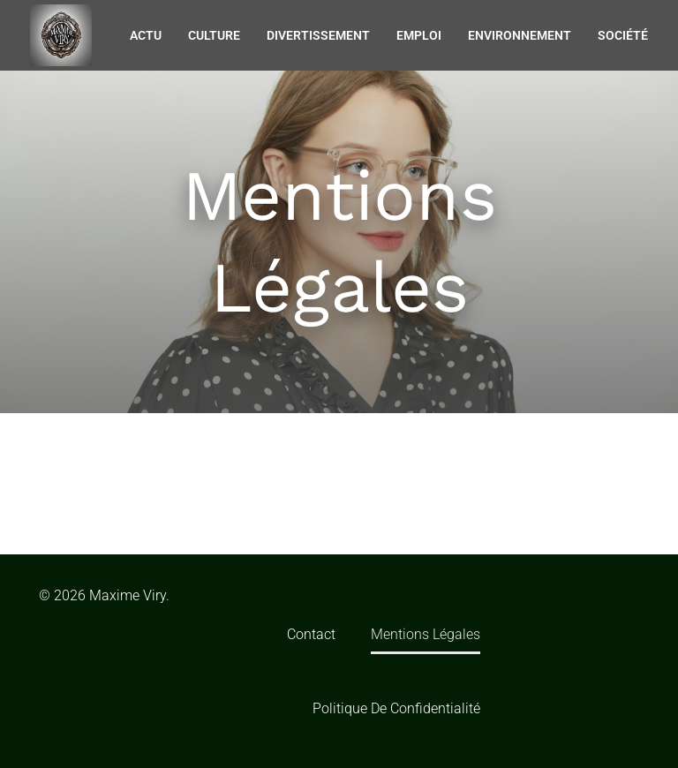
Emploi (418, 35)
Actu (146, 35)
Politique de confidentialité (396, 708)
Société (623, 35)
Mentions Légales (425, 634)
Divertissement (318, 35)
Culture (214, 35)
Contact (311, 634)
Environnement (519, 35)
